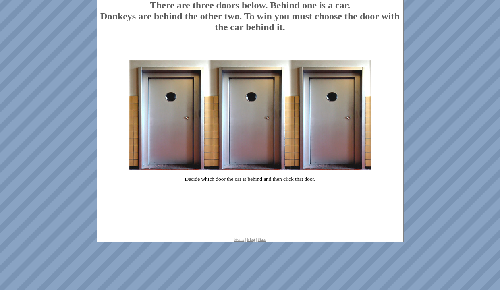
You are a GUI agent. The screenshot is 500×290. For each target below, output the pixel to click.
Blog (251, 239)
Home (239, 239)
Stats (262, 239)
